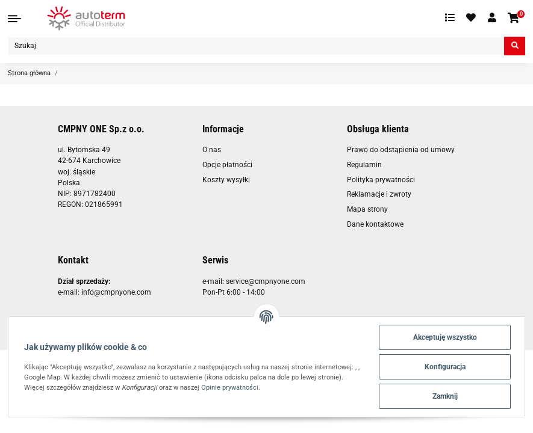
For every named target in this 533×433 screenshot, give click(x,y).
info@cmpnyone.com (116, 292)
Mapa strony (367, 209)
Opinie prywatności (229, 387)
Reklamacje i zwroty (379, 194)
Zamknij (445, 396)
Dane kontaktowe (375, 224)
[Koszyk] (514, 18)
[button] (492, 18)
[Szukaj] (256, 46)
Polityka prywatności (381, 180)
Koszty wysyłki (226, 180)
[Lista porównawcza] (450, 18)
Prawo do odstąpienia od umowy (401, 150)
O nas (211, 150)
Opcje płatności (227, 165)
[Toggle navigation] (14, 19)
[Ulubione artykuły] (471, 18)
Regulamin (364, 165)
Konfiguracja (445, 367)
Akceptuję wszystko (445, 337)
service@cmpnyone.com (265, 281)
